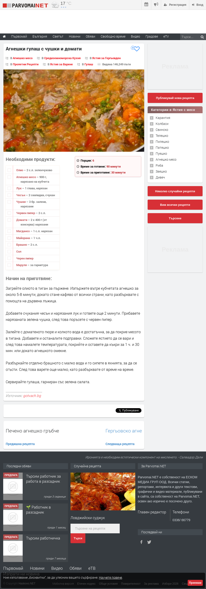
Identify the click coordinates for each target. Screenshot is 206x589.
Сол (18, 251)
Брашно (22, 244)
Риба (159, 165)
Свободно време (113, 36)
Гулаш (88, 64)
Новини (74, 36)
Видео (57, 568)
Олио (20, 170)
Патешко (162, 147)
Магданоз (23, 231)
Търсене (175, 218)
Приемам (195, 582)
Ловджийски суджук (87, 517)
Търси (78, 538)
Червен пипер (26, 213)
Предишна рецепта (20, 444)
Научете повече (110, 577)
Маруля (21, 265)
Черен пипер (24, 258)
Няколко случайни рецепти (175, 191)
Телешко (162, 135)
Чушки (21, 202)
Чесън (21, 195)
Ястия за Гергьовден (106, 58)
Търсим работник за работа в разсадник (43, 479)
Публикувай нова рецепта (175, 98)
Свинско (162, 129)
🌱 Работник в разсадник (38, 510)
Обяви (75, 568)
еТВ (91, 568)
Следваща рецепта (120, 444)
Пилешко (162, 141)
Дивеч (160, 177)
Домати (22, 220)
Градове (152, 36)
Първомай (13, 568)
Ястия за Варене (61, 64)
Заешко (161, 171)
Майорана (23, 238)
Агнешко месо (23, 58)
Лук (19, 188)
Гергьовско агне (124, 431)
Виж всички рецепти (175, 204)
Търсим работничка (43, 538)
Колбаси (162, 123)
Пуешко (161, 153)
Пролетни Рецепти (25, 64)
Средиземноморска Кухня (62, 58)
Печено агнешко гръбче (32, 430)
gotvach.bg (32, 395)
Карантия (163, 118)
